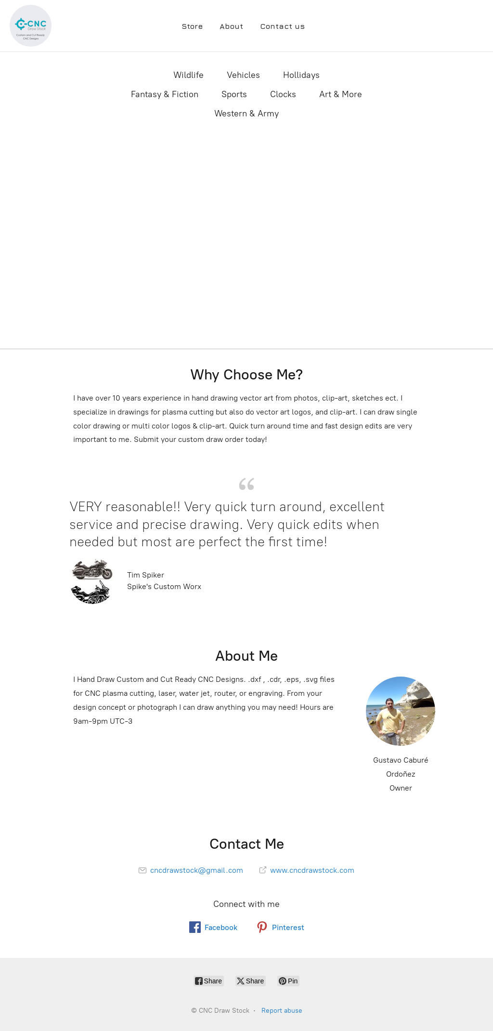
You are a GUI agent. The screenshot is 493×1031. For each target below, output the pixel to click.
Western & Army (246, 113)
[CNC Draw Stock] (31, 26)
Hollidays (301, 75)
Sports (234, 94)
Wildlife (188, 75)
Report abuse (281, 1010)
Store (192, 26)
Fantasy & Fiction (164, 94)
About (231, 26)
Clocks (283, 94)
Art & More (340, 94)
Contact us (282, 26)
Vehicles (243, 75)
